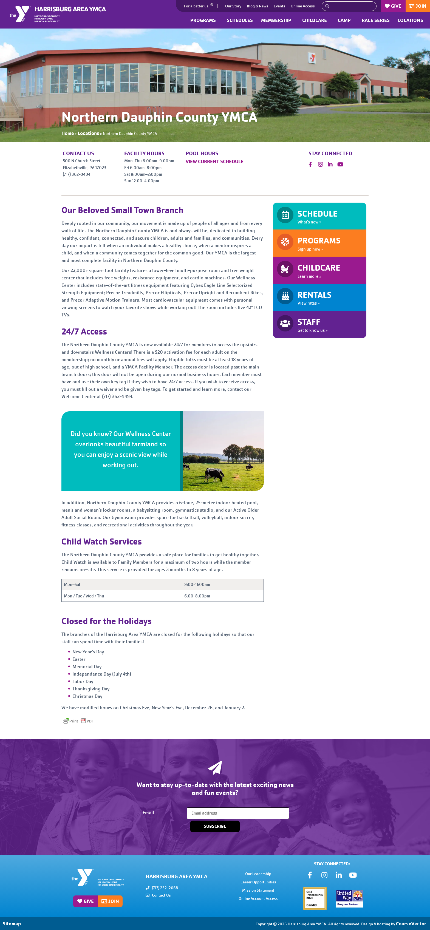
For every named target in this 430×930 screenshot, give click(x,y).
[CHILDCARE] (285, 269)
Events (279, 6)
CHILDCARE (319, 268)
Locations (412, 20)
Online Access (303, 6)
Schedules (240, 20)
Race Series (376, 20)
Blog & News (257, 6)
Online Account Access (258, 898)
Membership (277, 20)
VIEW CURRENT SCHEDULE (215, 161)
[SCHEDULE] (285, 215)
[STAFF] (285, 323)
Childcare (316, 20)
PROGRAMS (319, 241)
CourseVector (411, 923)
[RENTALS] (285, 296)
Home (67, 133)
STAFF (309, 322)
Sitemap (12, 923)
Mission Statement (258, 890)
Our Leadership (258, 873)
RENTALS (315, 295)
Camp (345, 20)
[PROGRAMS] (285, 242)
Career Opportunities (258, 882)
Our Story (233, 6)
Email (148, 813)
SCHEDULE (318, 214)
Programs (204, 20)
